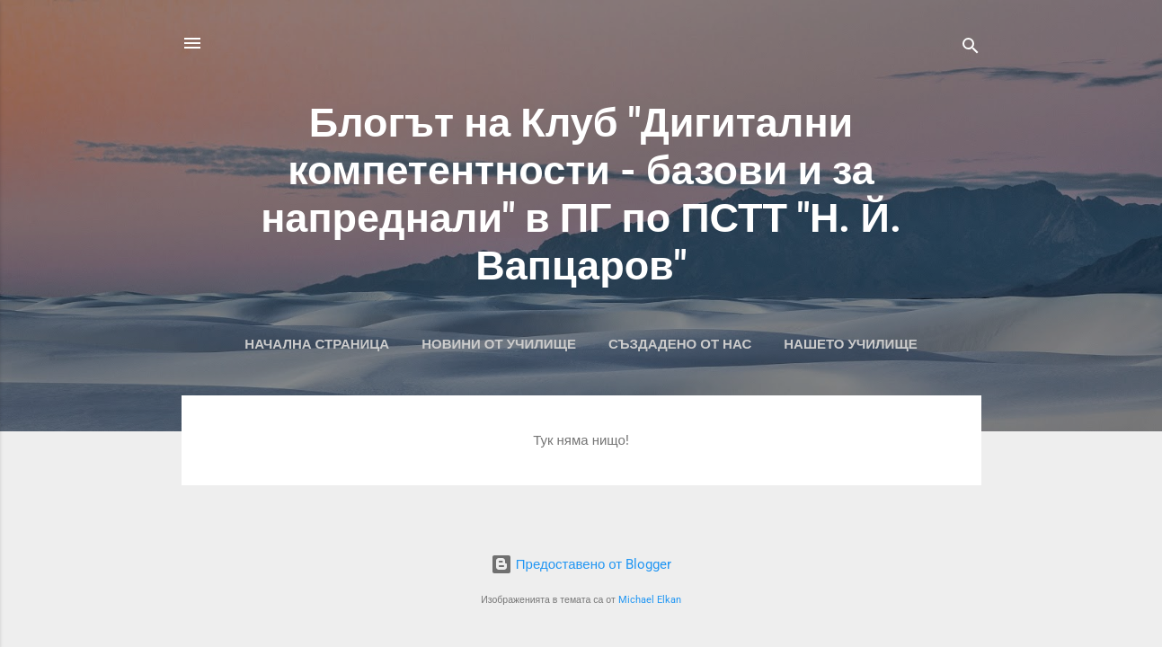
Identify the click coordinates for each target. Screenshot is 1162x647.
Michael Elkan (649, 600)
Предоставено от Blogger (581, 564)
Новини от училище (498, 344)
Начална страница (316, 344)
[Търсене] (970, 49)
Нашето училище (850, 344)
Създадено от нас (679, 344)
